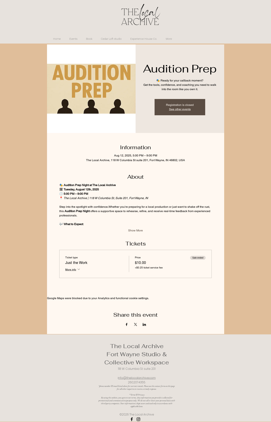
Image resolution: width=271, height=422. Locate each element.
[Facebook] (131, 419)
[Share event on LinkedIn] (144, 324)
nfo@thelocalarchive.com (137, 378)
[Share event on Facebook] (126, 324)
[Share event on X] (135, 324)
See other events (180, 109)
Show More (135, 230)
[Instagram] (138, 419)
